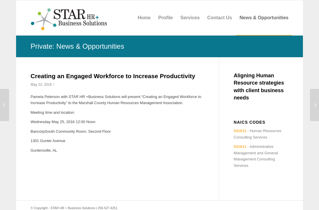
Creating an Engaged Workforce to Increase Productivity (113, 76)
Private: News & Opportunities (77, 46)
